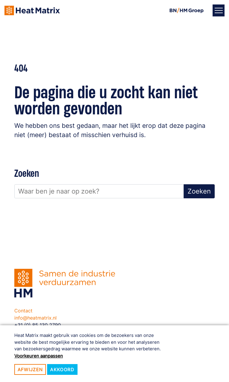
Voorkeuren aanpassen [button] (38, 356)
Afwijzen (30, 369)
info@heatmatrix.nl (35, 318)
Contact (23, 311)
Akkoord (62, 369)
